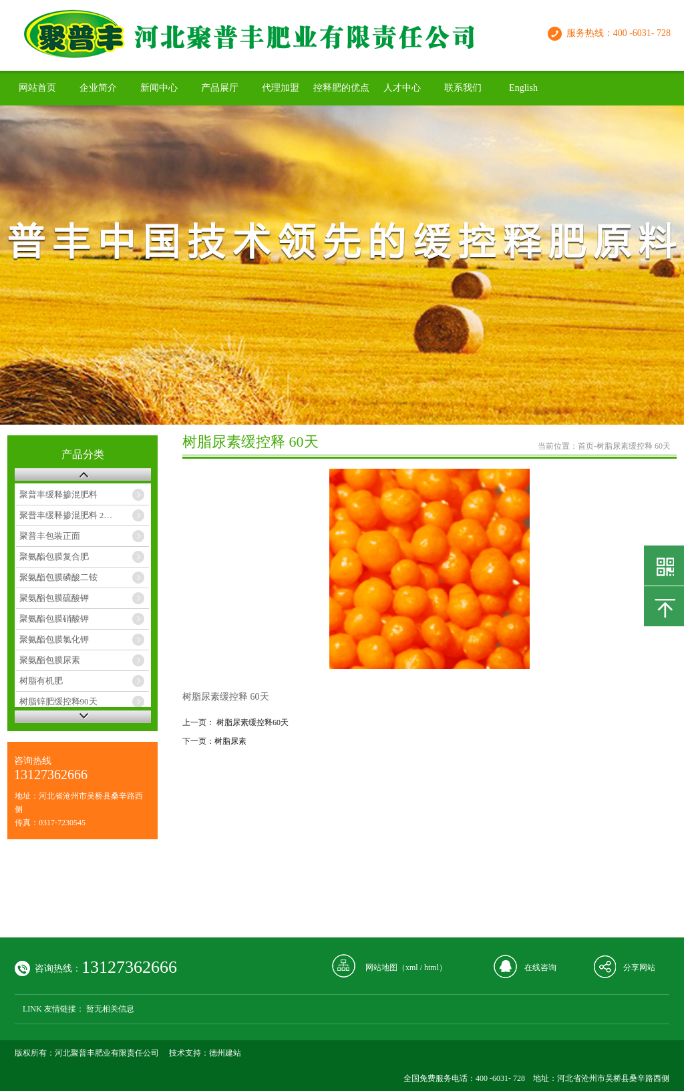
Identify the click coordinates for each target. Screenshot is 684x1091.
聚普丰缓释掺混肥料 (58, 494)
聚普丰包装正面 (49, 536)
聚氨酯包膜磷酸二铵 (58, 577)
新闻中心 (159, 88)
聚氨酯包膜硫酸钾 (54, 598)
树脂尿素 (230, 741)
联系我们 (463, 88)
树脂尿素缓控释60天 (252, 722)
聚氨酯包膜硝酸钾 (54, 619)
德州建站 (225, 1053)
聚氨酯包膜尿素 (49, 660)
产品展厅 (219, 88)
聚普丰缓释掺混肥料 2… (66, 515)
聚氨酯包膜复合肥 (54, 557)
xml (411, 967)
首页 (586, 446)
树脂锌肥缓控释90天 (58, 701)
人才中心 (402, 88)
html (431, 967)
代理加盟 (280, 88)
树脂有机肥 (41, 681)
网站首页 (37, 88)
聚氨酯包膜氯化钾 (54, 639)
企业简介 (98, 88)
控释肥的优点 (341, 88)
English (523, 88)
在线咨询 (540, 967)
